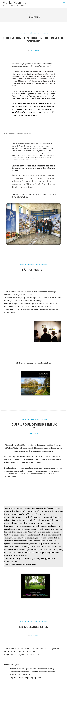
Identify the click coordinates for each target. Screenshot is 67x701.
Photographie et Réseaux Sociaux (30, 33)
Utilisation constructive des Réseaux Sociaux (33, 39)
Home (47, 697)
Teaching (45, 33)
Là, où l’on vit (33, 270)
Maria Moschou (14, 3)
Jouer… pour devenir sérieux (33, 417)
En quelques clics (33, 606)
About (54, 697)
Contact (62, 697)
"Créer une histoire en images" (30, 265)
